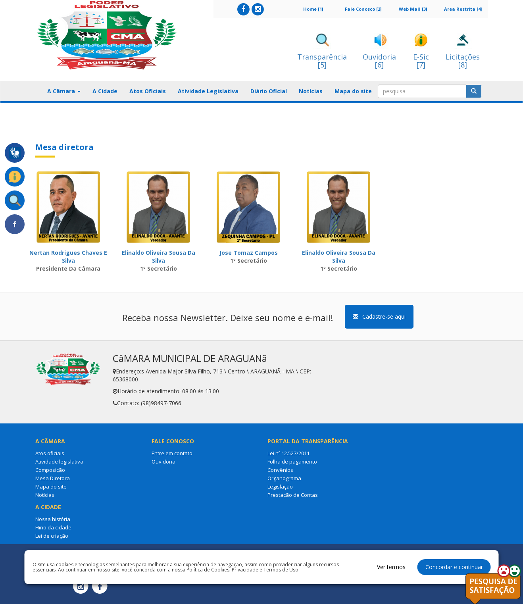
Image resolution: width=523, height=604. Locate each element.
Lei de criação (51, 535)
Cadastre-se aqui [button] (379, 316)
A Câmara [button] (64, 91)
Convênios (280, 469)
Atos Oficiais (147, 91)
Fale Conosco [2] (363, 9)
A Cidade (104, 91)
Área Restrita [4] (463, 9)
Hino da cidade (53, 527)
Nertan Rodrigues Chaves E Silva (68, 256)
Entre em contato (172, 453)
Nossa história (52, 519)
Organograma (284, 478)
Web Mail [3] (413, 9)
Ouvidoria (163, 461)
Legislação (280, 486)
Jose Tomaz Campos (248, 252)
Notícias (311, 91)
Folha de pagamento (292, 461)
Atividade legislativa (59, 461)
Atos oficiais (49, 453)
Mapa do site (353, 91)
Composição (50, 469)
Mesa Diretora (52, 478)
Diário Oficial (268, 91)
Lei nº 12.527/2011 (288, 453)
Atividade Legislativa (208, 91)
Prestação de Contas (292, 494)
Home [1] (313, 9)
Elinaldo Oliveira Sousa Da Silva (158, 256)
